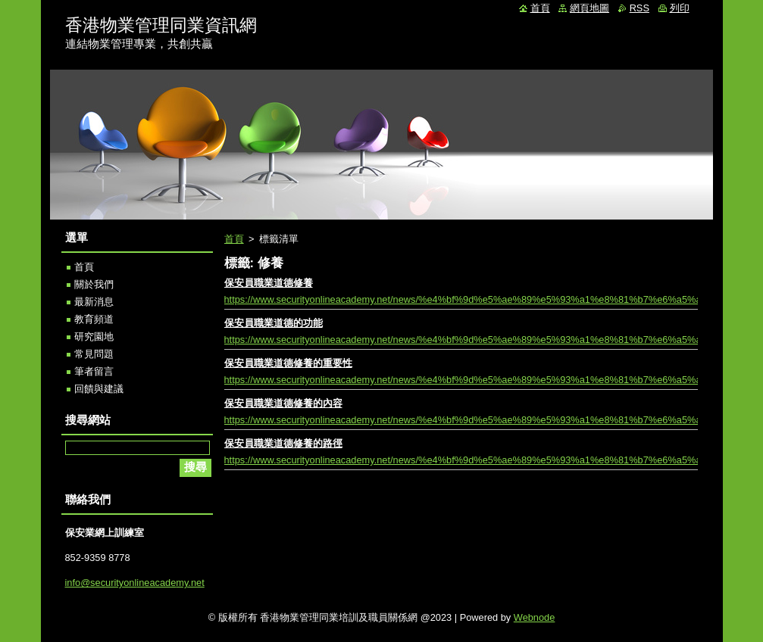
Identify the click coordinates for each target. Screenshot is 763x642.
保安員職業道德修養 (268, 282)
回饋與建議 (99, 388)
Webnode (534, 617)
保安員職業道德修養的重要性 (288, 363)
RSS (639, 8)
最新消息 (94, 301)
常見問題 (94, 354)
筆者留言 (94, 371)
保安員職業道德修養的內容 (283, 403)
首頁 (234, 239)
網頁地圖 (589, 8)
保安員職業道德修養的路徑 (283, 443)
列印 (680, 8)
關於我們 (94, 284)
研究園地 (94, 336)
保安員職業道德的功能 (273, 323)
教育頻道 (94, 319)
